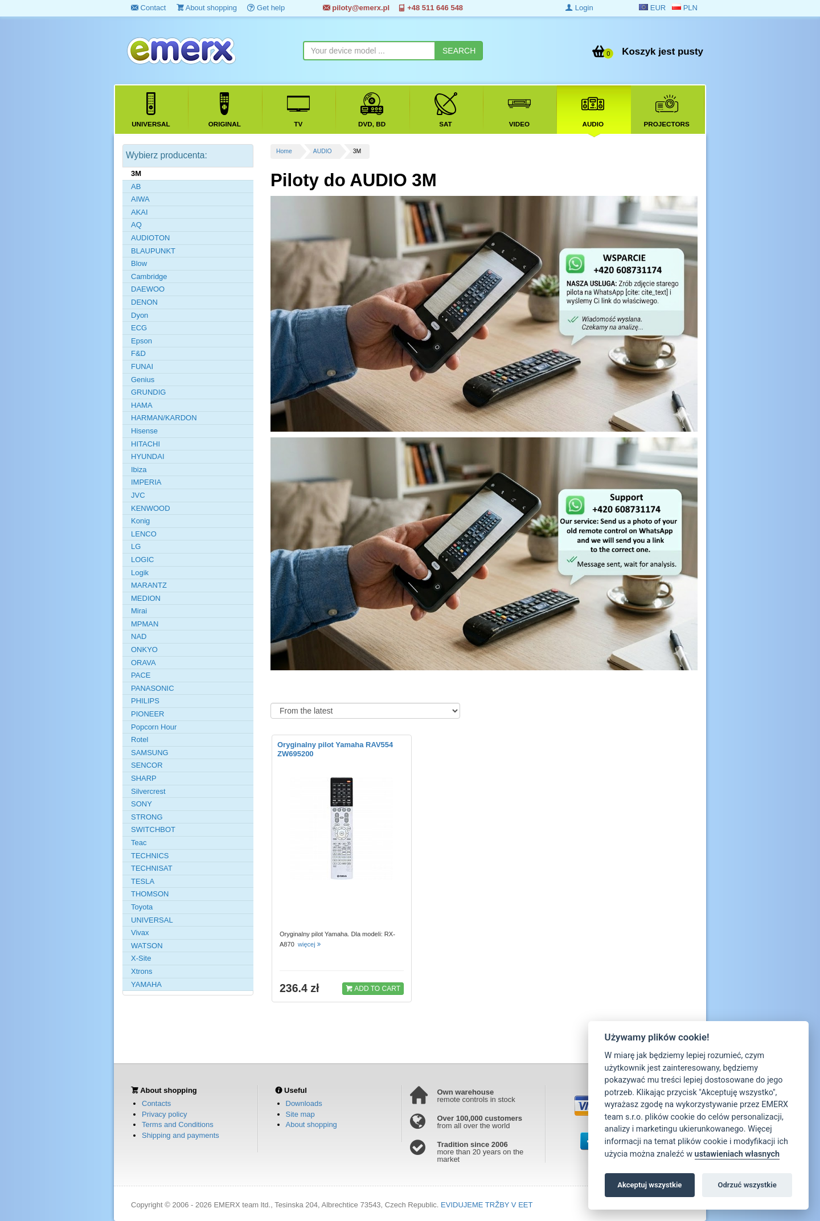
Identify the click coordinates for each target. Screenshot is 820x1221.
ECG (139, 327)
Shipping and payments (180, 1135)
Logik (140, 572)
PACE (140, 675)
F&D (138, 353)
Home (284, 151)
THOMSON (150, 894)
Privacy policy (164, 1114)
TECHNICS (150, 855)
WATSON (147, 945)
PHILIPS (145, 700)
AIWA (140, 199)
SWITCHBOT (153, 829)
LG (136, 546)
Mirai (139, 611)
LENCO (144, 534)
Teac (138, 842)
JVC (138, 495)
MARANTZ (149, 585)
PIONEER (148, 714)
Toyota (142, 907)
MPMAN (144, 624)
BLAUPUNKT (153, 251)
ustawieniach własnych (737, 1154)
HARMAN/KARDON (164, 417)
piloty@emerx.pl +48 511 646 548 (393, 7)
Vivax (140, 932)
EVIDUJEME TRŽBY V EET (486, 1204)
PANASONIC (152, 688)
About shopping (207, 7)
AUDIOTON (150, 237)
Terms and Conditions (178, 1124)
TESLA (142, 881)
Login (579, 7)
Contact (148, 7)
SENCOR (147, 765)
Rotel (139, 739)
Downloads (304, 1103)
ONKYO (144, 649)
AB (136, 186)
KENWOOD (150, 508)
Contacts (156, 1103)
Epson (141, 341)
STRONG (147, 817)
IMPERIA (146, 482)
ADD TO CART (373, 988)
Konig (140, 521)
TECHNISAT (152, 868)
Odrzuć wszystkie (747, 1185)
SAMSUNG (150, 752)
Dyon (139, 315)
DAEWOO (148, 289)
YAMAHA (146, 984)
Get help (266, 7)
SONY (141, 804)
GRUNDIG (148, 392)
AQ (136, 224)
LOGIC (142, 559)
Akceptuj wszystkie (649, 1185)
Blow (139, 263)
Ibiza (138, 469)
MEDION (146, 598)
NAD (138, 636)
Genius (142, 379)
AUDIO (322, 151)
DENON (144, 302)
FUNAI (142, 366)
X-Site (141, 958)
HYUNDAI (148, 456)
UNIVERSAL (152, 920)
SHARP (144, 778)
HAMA (142, 405)
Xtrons (142, 971)
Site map (300, 1114)
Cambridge (149, 276)
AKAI (139, 212)
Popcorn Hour (154, 727)
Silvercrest (148, 791)
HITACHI (145, 444)
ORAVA (143, 662)
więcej (310, 944)
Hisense (144, 431)
